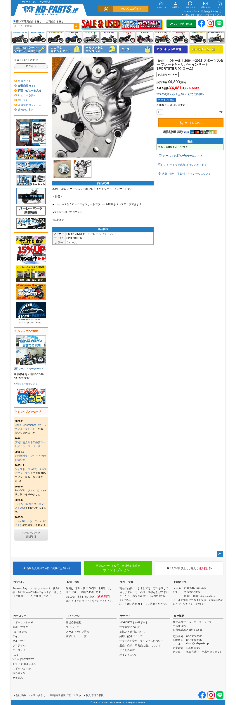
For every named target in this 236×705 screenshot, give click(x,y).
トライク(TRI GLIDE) (144, 37)
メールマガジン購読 (77, 631)
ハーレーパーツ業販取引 (31, 534)
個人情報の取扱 (95, 695)
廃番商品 (18, 677)
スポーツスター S (37, 37)
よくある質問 (127, 650)
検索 (76, 26)
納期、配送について (131, 636)
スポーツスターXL (23, 622)
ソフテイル (109, 37)
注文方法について (129, 627)
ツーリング (91, 37)
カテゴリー (19, 615)
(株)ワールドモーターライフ (30, 368)
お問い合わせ (38, 695)
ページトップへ (220, 554)
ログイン (31, 66)
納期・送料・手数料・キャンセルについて (186, 173)
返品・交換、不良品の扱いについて (140, 645)
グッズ (135, 49)
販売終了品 (19, 673)
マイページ (73, 615)
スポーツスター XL (20, 37)
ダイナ (127, 37)
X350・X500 (180, 37)
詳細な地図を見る (27, 383)
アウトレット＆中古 (171, 49)
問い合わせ (24, 100)
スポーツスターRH (23, 627)
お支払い (18, 582)
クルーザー (19, 640)
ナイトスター (55, 37)
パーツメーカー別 (206, 49)
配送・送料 (73, 582)
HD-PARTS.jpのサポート (133, 622)
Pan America (162, 37)
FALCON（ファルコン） (29, 490)
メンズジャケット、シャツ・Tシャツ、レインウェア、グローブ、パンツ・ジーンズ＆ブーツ (65, 49)
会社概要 (179, 615)
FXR (15, 654)
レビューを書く (27, 95)
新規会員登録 (73, 622)
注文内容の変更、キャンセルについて (141, 640)
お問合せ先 (180, 582)
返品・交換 (126, 582)
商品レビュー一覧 (76, 636)
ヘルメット (100, 49)
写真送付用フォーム (29, 104)
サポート (125, 615)
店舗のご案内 (26, 109)
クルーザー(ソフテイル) (73, 37)
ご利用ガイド (23, 596)
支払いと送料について (132, 631)
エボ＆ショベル (22, 668)
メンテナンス (29, 49)
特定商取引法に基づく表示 (65, 695)
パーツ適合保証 (181, 23)
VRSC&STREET (198, 37)
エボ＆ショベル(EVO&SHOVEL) (216, 37)
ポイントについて (129, 654)
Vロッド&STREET (23, 659)
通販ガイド (24, 80)
